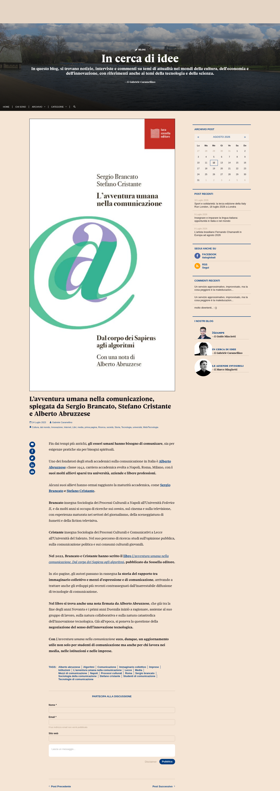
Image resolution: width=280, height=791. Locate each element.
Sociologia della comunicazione (77, 676)
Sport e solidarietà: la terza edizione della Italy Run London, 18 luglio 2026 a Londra (220, 205)
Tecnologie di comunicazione (75, 679)
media (80, 427)
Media (138, 670)
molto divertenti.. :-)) (206, 307)
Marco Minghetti (227, 369)
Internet (67, 427)
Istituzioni (64, 670)
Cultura (35, 427)
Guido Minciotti (226, 336)
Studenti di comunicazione (139, 676)
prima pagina (91, 427)
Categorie (57, 107)
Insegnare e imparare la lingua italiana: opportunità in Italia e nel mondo (216, 219)
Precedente (60, 786)
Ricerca (101, 427)
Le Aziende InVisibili (228, 365)
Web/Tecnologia (150, 427)
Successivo (164, 786)
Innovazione (57, 427)
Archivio (37, 107)
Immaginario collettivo (132, 667)
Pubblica (167, 761)
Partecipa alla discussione (112, 696)
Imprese (154, 667)
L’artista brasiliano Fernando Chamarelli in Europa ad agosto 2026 (218, 234)
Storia (117, 427)
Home (6, 107)
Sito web (53, 733)
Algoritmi (88, 667)
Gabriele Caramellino (142, 82)
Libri (74, 427)
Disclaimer (151, 761)
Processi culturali (111, 673)
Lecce (128, 670)
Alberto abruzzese (69, 667)
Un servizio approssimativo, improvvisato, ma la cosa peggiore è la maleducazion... (221, 288)
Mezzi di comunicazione (72, 673)
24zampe (218, 332)
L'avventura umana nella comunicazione (97, 670)
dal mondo (45, 427)
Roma (128, 673)
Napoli (94, 673)
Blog (140, 49)
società (110, 427)
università (137, 427)
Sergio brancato (144, 673)
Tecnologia (126, 427)
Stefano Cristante (80, 491)
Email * (53, 717)
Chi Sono (20, 107)
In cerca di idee (140, 58)
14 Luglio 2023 (37, 422)
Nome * (53, 705)
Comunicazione (107, 667)
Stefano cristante (110, 676)
